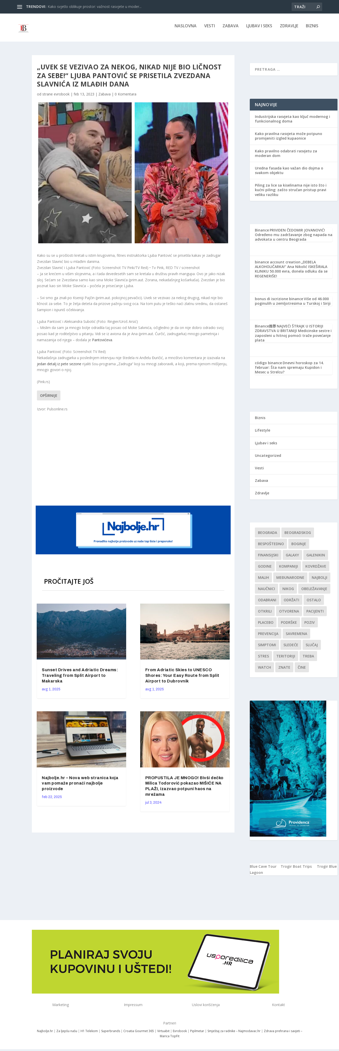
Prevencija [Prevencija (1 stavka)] (268, 637)
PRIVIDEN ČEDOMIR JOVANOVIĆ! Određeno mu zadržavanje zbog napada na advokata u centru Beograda (293, 238)
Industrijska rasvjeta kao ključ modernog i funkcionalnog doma (292, 122)
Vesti (209, 29)
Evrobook (180, 1034)
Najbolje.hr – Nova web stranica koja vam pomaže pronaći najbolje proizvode (80, 787)
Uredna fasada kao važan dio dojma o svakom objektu (289, 174)
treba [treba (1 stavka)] (308, 659)
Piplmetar (196, 1034)
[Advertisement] (134, 461)
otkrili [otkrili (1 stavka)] (265, 614)
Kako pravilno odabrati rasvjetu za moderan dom (286, 156)
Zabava (231, 29)
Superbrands (110, 1034)
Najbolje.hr (45, 1034)
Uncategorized (268, 459)
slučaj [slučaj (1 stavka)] (312, 648)
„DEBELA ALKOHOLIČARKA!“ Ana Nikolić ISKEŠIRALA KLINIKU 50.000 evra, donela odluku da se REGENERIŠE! (291, 272)
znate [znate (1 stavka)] (284, 670)
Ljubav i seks (259, 29)
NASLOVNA (186, 29)
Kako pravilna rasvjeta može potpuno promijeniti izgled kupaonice (288, 139)
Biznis (312, 29)
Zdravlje (289, 29)
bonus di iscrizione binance (279, 302)
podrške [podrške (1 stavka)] (289, 626)
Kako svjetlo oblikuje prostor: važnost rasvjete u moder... (94, 6)
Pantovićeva (102, 343)
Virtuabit (163, 1034)
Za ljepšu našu (66, 1034)
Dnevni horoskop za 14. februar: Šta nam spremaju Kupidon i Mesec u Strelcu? (289, 371)
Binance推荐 (265, 329)
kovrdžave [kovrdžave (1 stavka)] (315, 569)
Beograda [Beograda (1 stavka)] (267, 536)
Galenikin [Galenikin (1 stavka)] (315, 558)
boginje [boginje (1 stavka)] (298, 547)
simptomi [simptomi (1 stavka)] (267, 648)
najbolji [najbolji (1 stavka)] (319, 581)
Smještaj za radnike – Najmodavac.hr (233, 1034)
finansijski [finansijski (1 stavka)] (268, 558)
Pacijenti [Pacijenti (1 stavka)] (315, 614)
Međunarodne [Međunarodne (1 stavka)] (290, 581)
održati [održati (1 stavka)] (291, 603)
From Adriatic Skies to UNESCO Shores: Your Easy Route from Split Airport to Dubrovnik (182, 679)
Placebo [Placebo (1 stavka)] (265, 626)
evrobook (62, 97)
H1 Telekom (89, 1034)
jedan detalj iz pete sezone (59, 367)
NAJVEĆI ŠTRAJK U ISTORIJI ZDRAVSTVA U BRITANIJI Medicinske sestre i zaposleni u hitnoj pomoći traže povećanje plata (293, 336)
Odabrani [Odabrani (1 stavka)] (267, 603)
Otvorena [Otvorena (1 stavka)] (289, 614)
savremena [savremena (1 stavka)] (296, 637)
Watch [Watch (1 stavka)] (264, 670)
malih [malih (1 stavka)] (263, 581)
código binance (268, 366)
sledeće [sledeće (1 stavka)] (290, 648)
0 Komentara (125, 97)
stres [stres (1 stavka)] (263, 659)
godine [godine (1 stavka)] (265, 569)
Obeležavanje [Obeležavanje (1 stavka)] (314, 592)
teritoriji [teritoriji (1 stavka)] (285, 659)
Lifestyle (262, 433)
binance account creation (278, 265)
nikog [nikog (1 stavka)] (288, 592)
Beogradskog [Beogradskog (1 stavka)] (297, 536)
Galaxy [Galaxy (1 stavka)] (292, 558)
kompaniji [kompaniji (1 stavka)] (288, 569)
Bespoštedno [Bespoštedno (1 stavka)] (271, 547)
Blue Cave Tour (263, 869)
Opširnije (48, 399)
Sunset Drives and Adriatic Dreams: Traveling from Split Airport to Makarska (80, 679)
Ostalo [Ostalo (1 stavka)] (314, 603)
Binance (262, 233)
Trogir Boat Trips (296, 869)
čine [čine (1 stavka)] (302, 670)
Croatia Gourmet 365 (138, 1034)
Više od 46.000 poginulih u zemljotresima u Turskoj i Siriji (293, 304)
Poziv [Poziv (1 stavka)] (309, 626)
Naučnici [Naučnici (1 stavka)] (266, 592)
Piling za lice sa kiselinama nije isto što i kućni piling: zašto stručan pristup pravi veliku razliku (291, 193)
